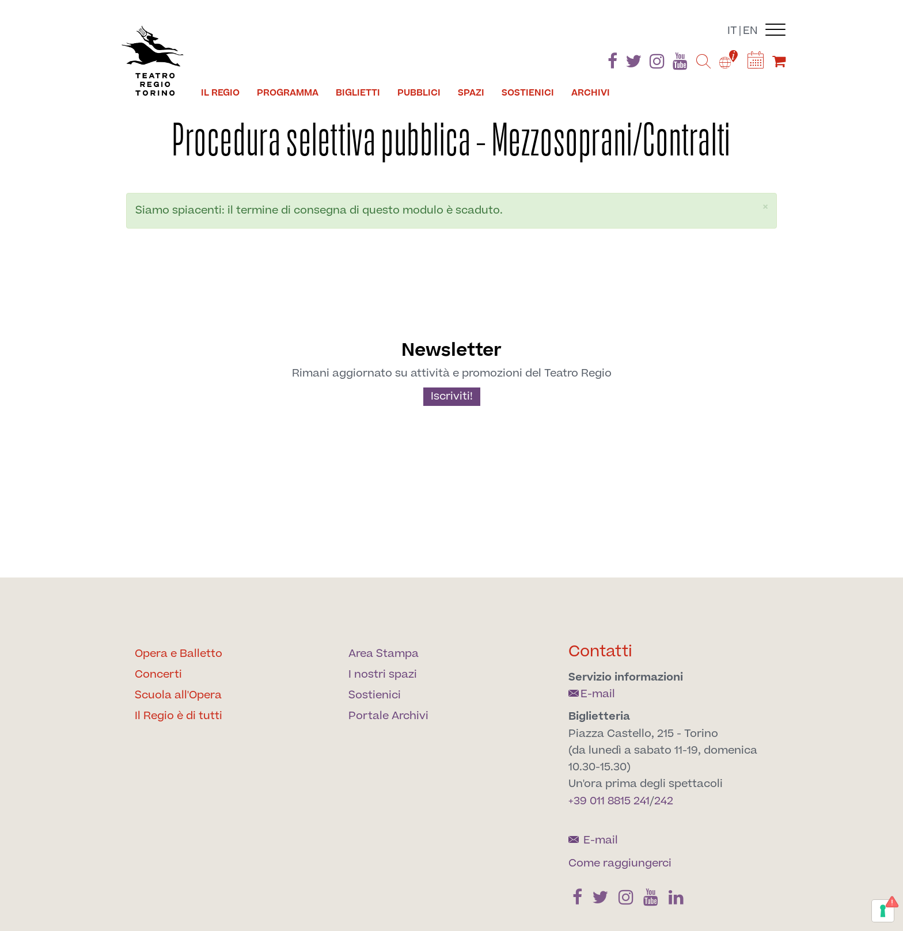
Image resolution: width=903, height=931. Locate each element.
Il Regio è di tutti (178, 716)
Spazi (471, 92)
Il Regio (220, 92)
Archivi (590, 92)
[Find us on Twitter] (633, 63)
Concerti (158, 674)
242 (663, 801)
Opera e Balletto (178, 654)
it (732, 31)
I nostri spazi (382, 674)
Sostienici (528, 92)
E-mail (591, 694)
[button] (765, 207)
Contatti (600, 651)
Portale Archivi (388, 716)
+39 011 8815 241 (609, 801)
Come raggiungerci (619, 863)
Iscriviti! (452, 396)
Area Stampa (383, 654)
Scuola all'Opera (178, 695)
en (750, 31)
